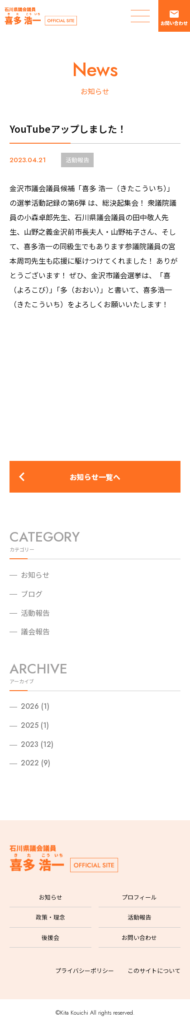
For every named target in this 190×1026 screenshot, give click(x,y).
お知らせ (35, 574)
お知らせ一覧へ (95, 476)
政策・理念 (50, 917)
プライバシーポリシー (84, 970)
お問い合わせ (139, 937)
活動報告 (35, 612)
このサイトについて (154, 970)
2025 (29, 725)
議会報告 (35, 631)
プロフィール (139, 897)
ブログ (32, 593)
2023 (29, 744)
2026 (30, 706)
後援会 (50, 937)
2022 (30, 763)
